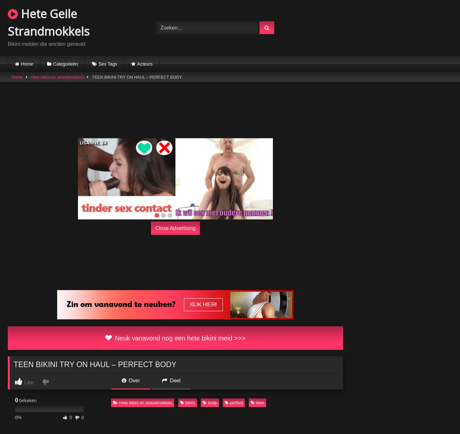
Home (27, 64)
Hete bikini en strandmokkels (57, 77)
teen (257, 402)
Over (131, 380)
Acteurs (144, 64)
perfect (234, 402)
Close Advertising (175, 228)
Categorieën (65, 64)
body (210, 402)
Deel (171, 380)
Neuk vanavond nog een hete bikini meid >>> (175, 338)
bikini (187, 402)
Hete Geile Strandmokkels (49, 22)
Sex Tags (107, 64)
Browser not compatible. (378, 27)
